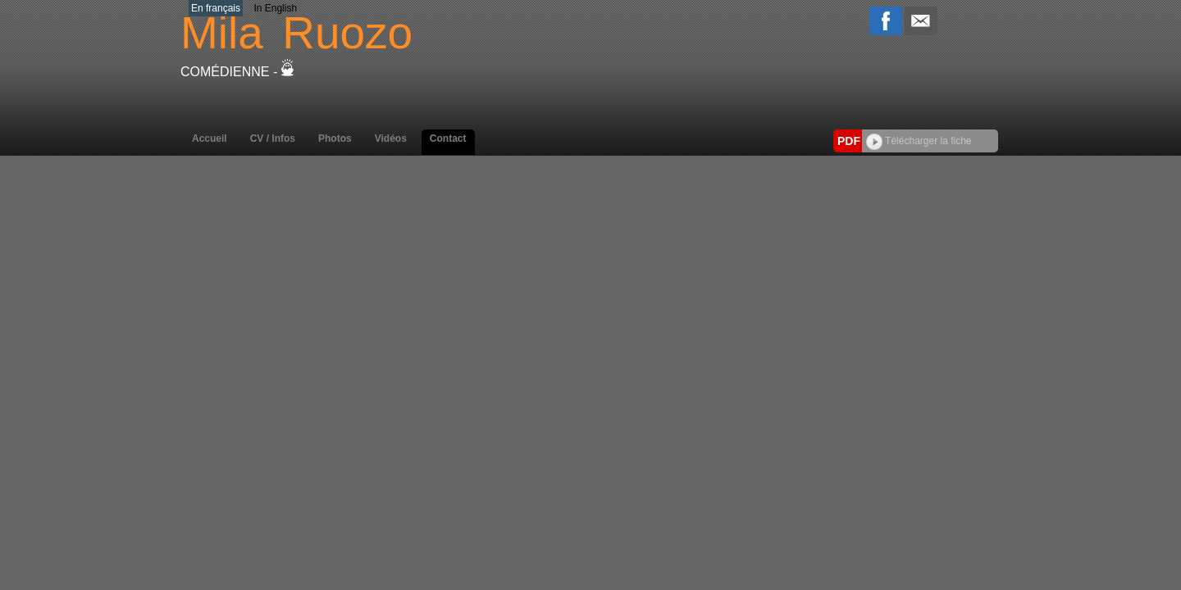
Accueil (209, 138)
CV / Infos (272, 138)
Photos (335, 138)
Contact (448, 138)
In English (275, 8)
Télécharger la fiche (919, 141)
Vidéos (391, 138)
